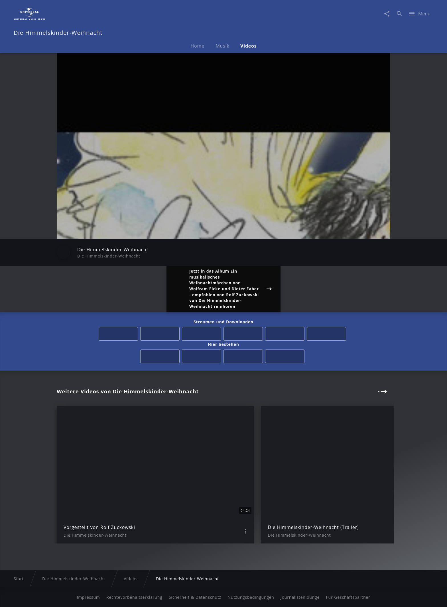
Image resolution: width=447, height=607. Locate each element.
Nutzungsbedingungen (250, 597)
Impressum (88, 597)
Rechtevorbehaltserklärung (134, 597)
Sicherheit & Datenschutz (195, 597)
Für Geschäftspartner (348, 597)
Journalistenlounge (300, 597)
